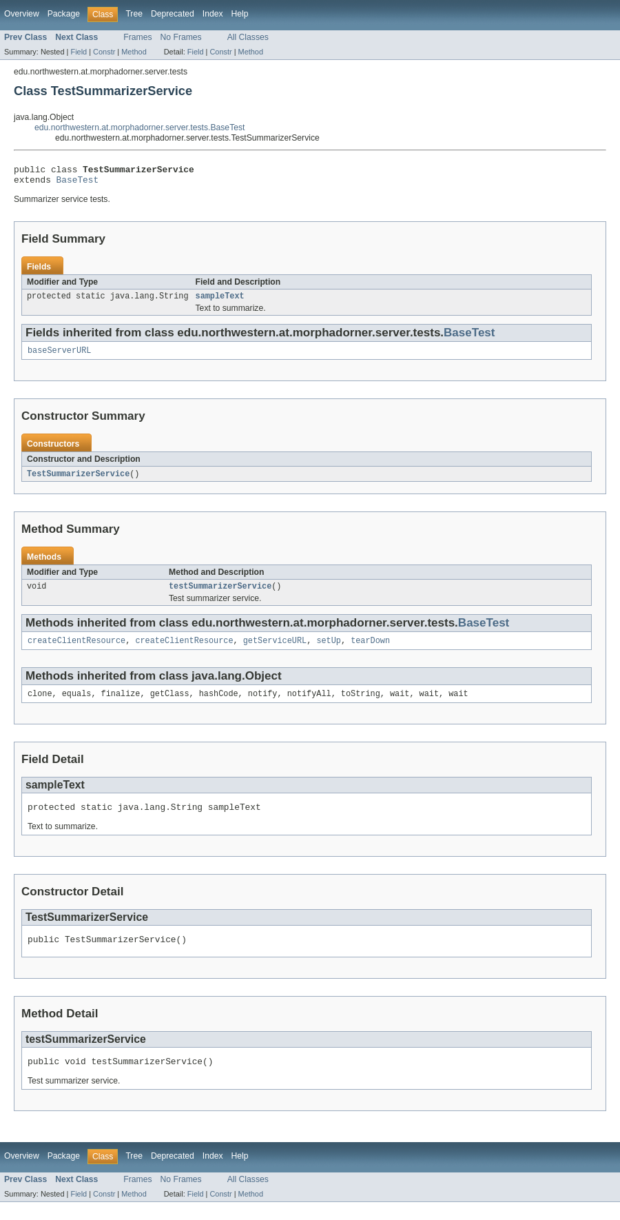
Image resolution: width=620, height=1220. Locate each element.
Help (240, 14)
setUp (328, 650)
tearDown (370, 650)
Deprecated (172, 14)
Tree (134, 14)
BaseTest (77, 183)
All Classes (248, 37)
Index (213, 14)
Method (133, 52)
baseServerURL (59, 357)
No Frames (181, 37)
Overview (21, 14)
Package (64, 14)
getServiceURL (275, 650)
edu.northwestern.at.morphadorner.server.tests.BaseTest (139, 127)
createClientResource (76, 650)
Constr (104, 52)
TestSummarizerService (78, 481)
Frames (137, 37)
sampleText (220, 301)
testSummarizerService (220, 594)
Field (78, 52)
